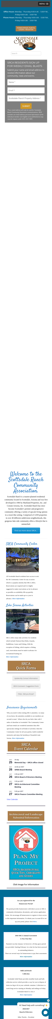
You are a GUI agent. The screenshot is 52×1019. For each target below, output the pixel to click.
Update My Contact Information (26, 678)
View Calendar (12, 799)
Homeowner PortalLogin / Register (26, 29)
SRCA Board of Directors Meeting (28, 777)
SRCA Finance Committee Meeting (28, 794)
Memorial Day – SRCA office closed (29, 763)
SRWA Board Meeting (23, 770)
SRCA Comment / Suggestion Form (26, 686)
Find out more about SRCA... (26, 530)
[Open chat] (46, 1013)
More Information (12, 657)
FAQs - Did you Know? (26, 694)
